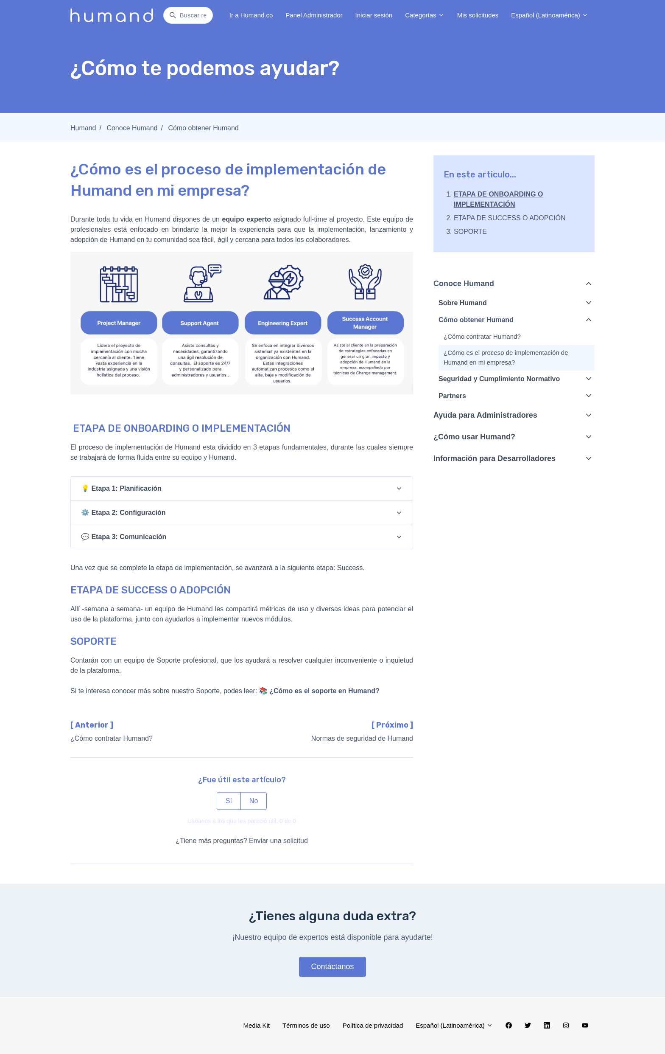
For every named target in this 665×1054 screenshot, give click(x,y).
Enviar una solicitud (278, 840)
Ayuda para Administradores (485, 415)
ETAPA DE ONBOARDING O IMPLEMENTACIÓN (498, 199)
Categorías (424, 15)
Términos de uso (306, 1025)
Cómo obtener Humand (203, 128)
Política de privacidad (373, 1025)
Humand (83, 128)
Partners (452, 395)
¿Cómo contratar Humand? (111, 738)
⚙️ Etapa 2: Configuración (123, 512)
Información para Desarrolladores (494, 458)
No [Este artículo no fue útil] (253, 800)
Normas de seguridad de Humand (362, 738)
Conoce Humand (131, 128)
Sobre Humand (463, 302)
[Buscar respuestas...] (188, 15)
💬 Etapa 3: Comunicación (123, 536)
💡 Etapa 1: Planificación (121, 488)
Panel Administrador (313, 15)
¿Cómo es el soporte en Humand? (324, 690)
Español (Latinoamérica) (549, 15)
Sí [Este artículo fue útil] (229, 800)
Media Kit (256, 1025)
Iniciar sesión (374, 15)
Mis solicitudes (478, 15)
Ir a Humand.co (251, 15)
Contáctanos (332, 966)
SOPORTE (470, 231)
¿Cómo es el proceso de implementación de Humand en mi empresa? (506, 357)
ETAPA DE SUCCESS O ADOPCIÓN (509, 218)
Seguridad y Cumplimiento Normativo (499, 378)
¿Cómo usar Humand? (474, 437)
